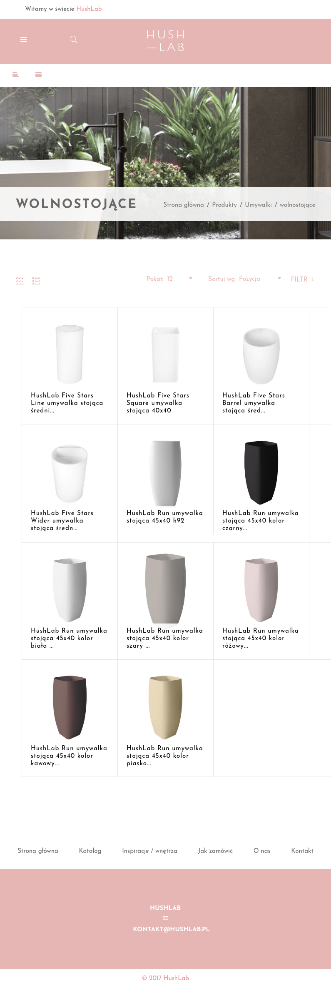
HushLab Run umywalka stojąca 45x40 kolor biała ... (69, 638)
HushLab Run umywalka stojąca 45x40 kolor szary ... (165, 638)
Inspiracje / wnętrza (149, 851)
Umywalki (258, 205)
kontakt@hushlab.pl (171, 930)
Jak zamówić (215, 851)
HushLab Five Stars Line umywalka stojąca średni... (67, 403)
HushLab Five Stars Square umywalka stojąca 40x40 (158, 403)
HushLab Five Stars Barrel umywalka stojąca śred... (253, 403)
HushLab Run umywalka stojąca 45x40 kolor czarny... (260, 521)
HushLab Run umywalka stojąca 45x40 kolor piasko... (165, 756)
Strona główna (183, 205)
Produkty (224, 205)
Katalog (90, 851)
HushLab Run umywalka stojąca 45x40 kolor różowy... (260, 638)
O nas (262, 851)
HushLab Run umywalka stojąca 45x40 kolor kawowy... (69, 756)
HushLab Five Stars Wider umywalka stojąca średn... (62, 521)
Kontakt (302, 851)
